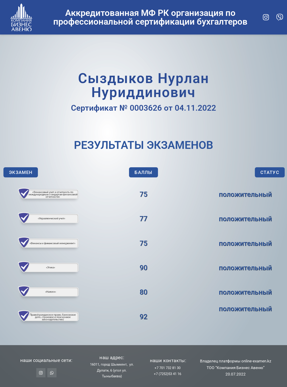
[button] (20, 172)
